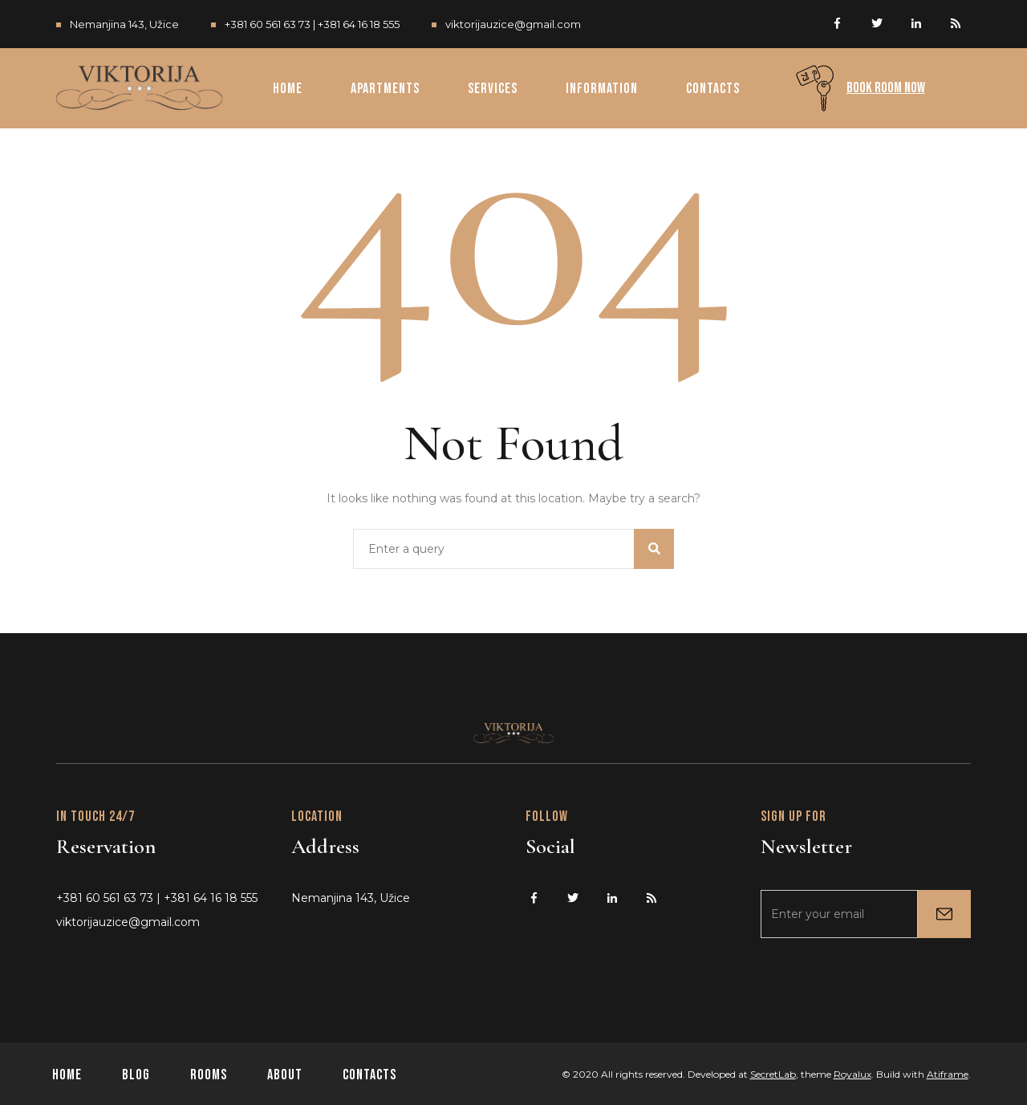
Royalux (852, 1074)
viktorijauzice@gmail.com (513, 24)
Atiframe (947, 1074)
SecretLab (773, 1074)
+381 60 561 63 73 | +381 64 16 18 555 (312, 24)
